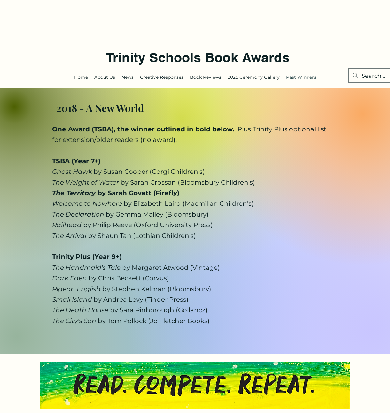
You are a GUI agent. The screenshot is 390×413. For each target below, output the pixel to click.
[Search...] (375, 76)
